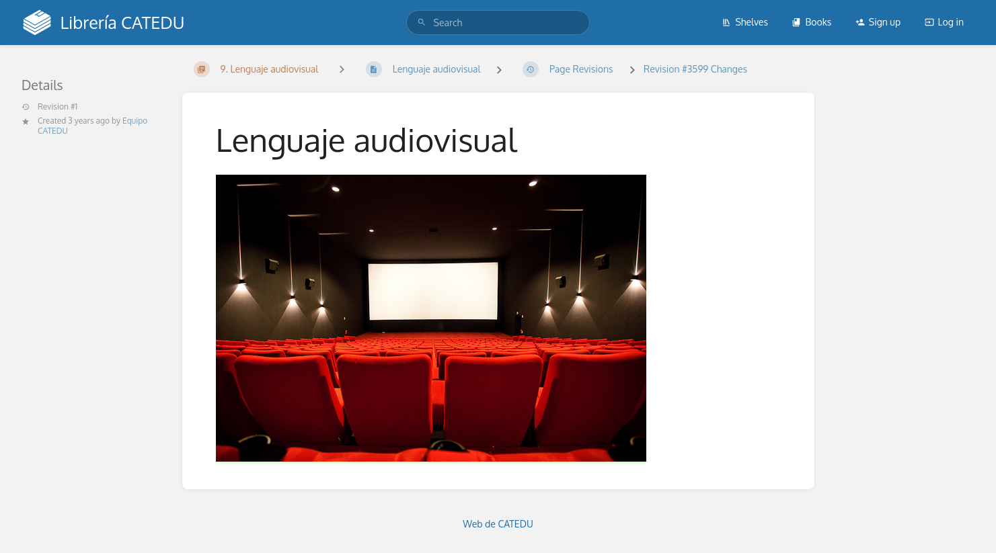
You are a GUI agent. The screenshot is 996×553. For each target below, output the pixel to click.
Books (811, 22)
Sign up (878, 22)
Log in (944, 22)
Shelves (745, 22)
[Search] (421, 22)
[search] (498, 22)
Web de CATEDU (498, 523)
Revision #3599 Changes (695, 69)
